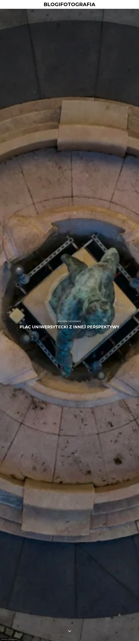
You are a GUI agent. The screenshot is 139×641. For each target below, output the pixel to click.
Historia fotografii (69, 321)
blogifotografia (69, 4)
